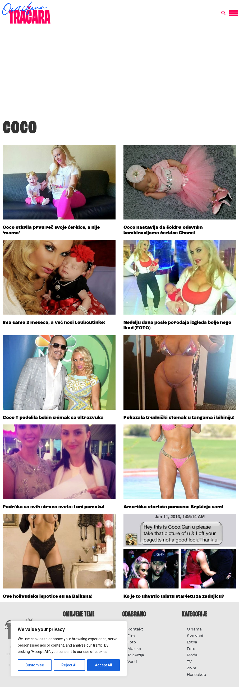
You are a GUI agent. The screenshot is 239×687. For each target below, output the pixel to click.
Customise (34, 665)
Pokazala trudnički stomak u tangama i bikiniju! (179, 417)
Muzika (134, 649)
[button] (223, 13)
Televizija (135, 655)
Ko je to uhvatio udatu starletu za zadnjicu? (173, 596)
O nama (194, 630)
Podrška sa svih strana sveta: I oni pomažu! (53, 507)
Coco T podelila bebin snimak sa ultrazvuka (53, 417)
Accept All (103, 665)
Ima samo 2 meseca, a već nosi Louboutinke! (54, 322)
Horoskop (196, 675)
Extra (192, 642)
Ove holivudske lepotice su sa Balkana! (48, 596)
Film (131, 636)
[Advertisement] (119, 72)
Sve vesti (195, 636)
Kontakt (135, 630)
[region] (69, 648)
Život (191, 668)
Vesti (132, 662)
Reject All (70, 665)
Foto (131, 642)
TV (189, 662)
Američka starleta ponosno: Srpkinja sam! (173, 507)
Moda (192, 655)
